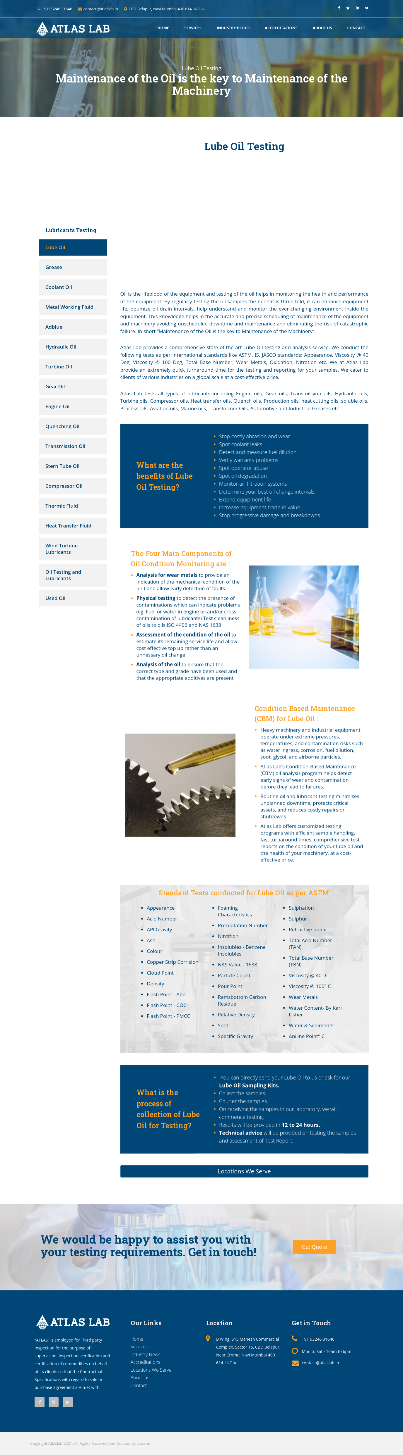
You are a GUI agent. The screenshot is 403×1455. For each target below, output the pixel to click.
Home (163, 27)
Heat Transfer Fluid (68, 525)
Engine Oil (57, 406)
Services (193, 27)
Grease (53, 267)
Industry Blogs (233, 27)
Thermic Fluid (61, 505)
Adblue (53, 326)
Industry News (145, 1354)
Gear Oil (55, 386)
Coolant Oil (58, 287)
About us (322, 27)
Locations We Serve (151, 1370)
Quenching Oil (62, 426)
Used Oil (55, 598)
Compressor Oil (64, 485)
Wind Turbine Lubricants (61, 548)
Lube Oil (55, 247)
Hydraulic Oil (60, 346)
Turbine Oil (58, 366)
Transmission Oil (65, 446)
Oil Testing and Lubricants (63, 575)
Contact (356, 27)
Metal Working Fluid (69, 307)
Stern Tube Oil (62, 466)
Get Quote (314, 1246)
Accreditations (281, 27)
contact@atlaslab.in (320, 1363)
